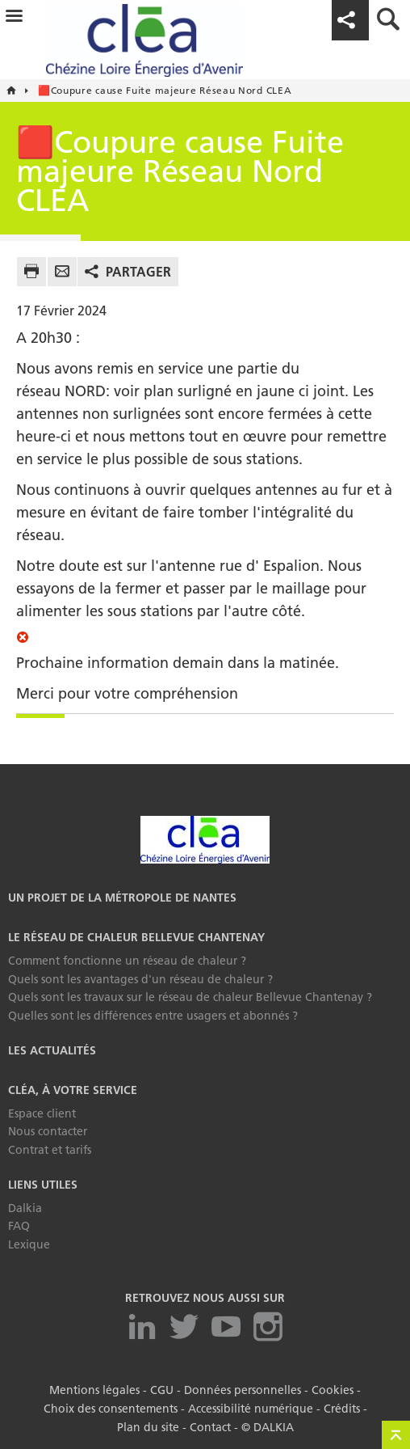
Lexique (29, 1244)
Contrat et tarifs (49, 1150)
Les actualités (52, 1050)
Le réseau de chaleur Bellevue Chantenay (136, 937)
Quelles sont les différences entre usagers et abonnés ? (153, 1015)
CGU (162, 1389)
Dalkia (25, 1208)
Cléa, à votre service (72, 1090)
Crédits (342, 1407)
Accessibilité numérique (250, 1407)
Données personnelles (242, 1389)
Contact (210, 1425)
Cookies (333, 1389)
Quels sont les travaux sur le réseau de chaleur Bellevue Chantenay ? (190, 997)
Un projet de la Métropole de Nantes (122, 897)
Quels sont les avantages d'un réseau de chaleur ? (140, 979)
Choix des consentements (111, 1407)
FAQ (19, 1226)
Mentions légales (94, 1389)
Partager (138, 272)
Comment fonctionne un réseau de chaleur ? (127, 960)
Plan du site (148, 1425)
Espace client (42, 1113)
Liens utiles (42, 1184)
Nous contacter (47, 1131)
